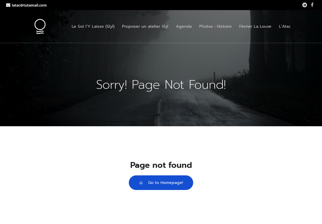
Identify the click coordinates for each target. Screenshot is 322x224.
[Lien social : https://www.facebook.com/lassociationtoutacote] (312, 5)
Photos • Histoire (215, 26)
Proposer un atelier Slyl (145, 26)
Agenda (184, 26)
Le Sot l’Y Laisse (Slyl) (93, 26)
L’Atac (285, 26)
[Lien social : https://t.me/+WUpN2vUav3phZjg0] (304, 5)
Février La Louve (255, 26)
